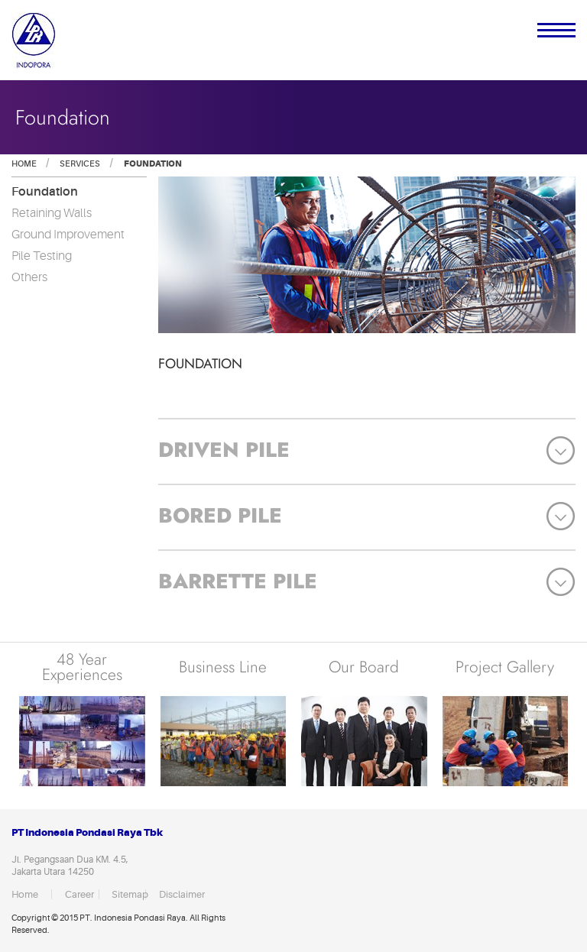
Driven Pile (224, 450)
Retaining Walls (51, 213)
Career (79, 894)
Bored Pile (220, 515)
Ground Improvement (68, 234)
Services (79, 164)
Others (29, 277)
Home (24, 164)
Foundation (152, 164)
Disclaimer (176, 894)
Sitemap (129, 894)
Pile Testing (41, 256)
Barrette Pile (237, 581)
